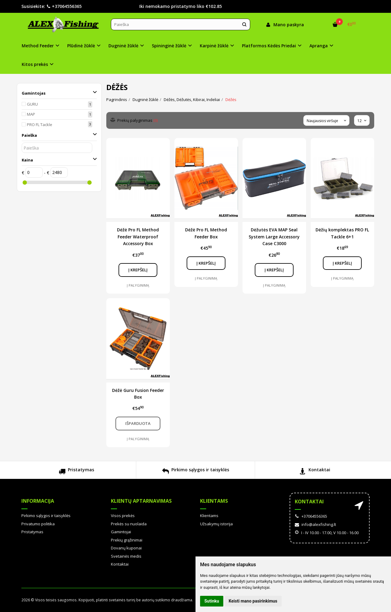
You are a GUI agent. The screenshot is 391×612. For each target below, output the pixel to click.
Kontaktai (314, 472)
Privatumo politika (38, 524)
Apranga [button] (318, 46)
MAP (31, 114)
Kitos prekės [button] (35, 64)
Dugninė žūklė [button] (123, 46)
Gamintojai (121, 531)
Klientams (214, 501)
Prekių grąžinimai (126, 540)
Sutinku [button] (211, 601)
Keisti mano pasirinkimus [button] (253, 601)
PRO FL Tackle (39, 124)
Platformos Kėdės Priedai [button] (269, 46)
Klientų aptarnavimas (141, 501)
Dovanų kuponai (126, 548)
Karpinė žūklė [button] (214, 46)
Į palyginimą (138, 285)
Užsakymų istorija (216, 524)
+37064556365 (64, 6)
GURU (32, 104)
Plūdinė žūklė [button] (81, 46)
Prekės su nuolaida (129, 524)
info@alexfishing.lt (315, 524)
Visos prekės (123, 515)
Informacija (37, 501)
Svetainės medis (126, 556)
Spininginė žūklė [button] (169, 46)
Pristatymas (76, 472)
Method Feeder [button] (38, 46)
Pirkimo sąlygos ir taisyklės (195, 472)
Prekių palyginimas (134, 120)
